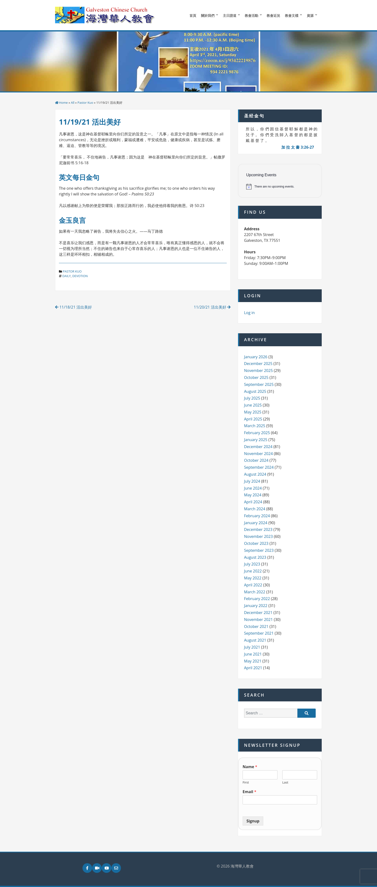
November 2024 (258, 453)
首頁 (192, 15)
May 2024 (252, 495)
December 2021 (258, 612)
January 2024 (255, 522)
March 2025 (254, 425)
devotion (80, 276)
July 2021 (252, 647)
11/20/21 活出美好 (212, 307)
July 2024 (252, 481)
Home (63, 102)
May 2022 (252, 578)
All (73, 102)
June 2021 (253, 654)
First (246, 782)
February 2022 (257, 598)
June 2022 (253, 571)
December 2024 (258, 446)
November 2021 (258, 619)
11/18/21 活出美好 (73, 307)
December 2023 (258, 529)
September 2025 (259, 384)
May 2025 (252, 412)
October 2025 (256, 377)
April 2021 (253, 667)
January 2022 (255, 605)
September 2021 (259, 633)
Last (285, 782)
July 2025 (252, 398)
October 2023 (256, 543)
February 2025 (257, 432)
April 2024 (253, 501)
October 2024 (256, 460)
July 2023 (252, 564)
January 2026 (255, 356)
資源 (310, 15)
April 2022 (253, 585)
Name (250, 766)
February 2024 (257, 515)
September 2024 (259, 467)
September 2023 (259, 550)
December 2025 (258, 363)
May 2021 (252, 661)
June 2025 (253, 405)
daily (66, 276)
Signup (252, 821)
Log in (249, 312)
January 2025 (255, 439)
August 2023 (255, 557)
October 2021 (256, 626)
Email (249, 791)
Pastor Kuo (85, 102)
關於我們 (207, 15)
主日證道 (229, 15)
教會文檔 (291, 15)
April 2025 (253, 419)
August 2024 (255, 474)
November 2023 (258, 536)
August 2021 (255, 640)
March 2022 (254, 592)
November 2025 (258, 370)
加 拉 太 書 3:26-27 (297, 147)
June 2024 (253, 488)
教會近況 (273, 15)
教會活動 (251, 15)
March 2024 (254, 508)
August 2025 (255, 391)
